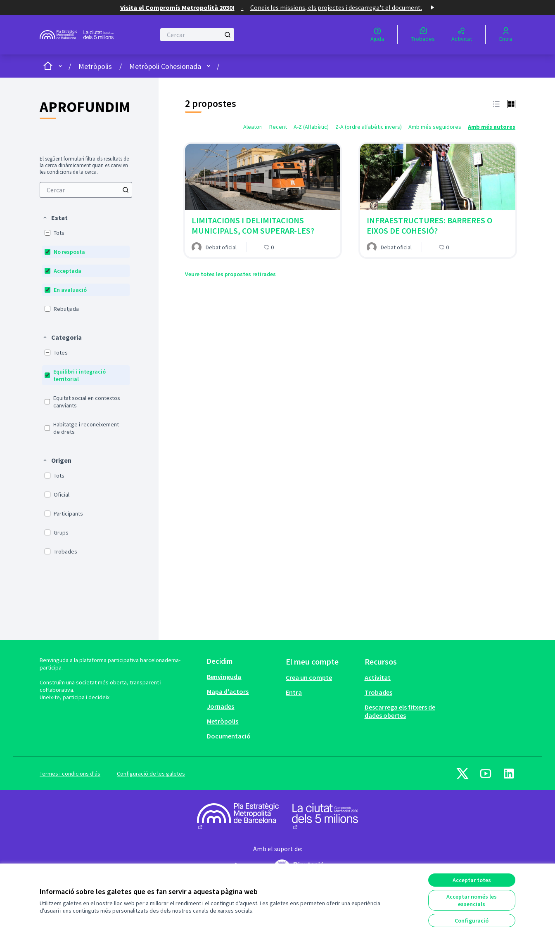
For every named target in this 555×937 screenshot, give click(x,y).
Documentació (229, 736)
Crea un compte (309, 677)
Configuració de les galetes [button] (151, 773)
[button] (55, 217)
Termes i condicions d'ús (70, 773)
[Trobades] (423, 34)
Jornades (220, 706)
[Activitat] (461, 34)
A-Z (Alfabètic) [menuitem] (311, 126)
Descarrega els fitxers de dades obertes (400, 711)
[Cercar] (197, 34)
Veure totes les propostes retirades (230, 274)
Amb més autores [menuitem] (491, 126)
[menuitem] (86, 190)
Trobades (378, 692)
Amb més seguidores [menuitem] (434, 126)
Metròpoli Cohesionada (165, 66)
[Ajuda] (377, 34)
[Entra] (505, 34)
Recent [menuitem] (278, 126)
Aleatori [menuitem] (253, 126)
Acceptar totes (472, 880)
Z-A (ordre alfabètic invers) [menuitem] (368, 126)
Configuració (472, 920)
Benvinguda (224, 676)
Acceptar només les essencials (471, 900)
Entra (294, 692)
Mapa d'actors (228, 691)
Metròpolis (95, 66)
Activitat (378, 677)
